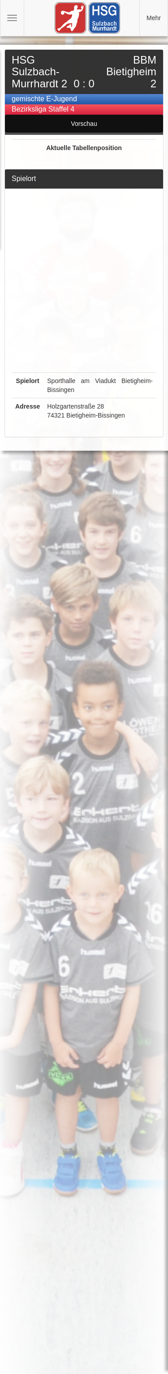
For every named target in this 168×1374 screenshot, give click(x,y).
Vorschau (84, 123)
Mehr (153, 18)
